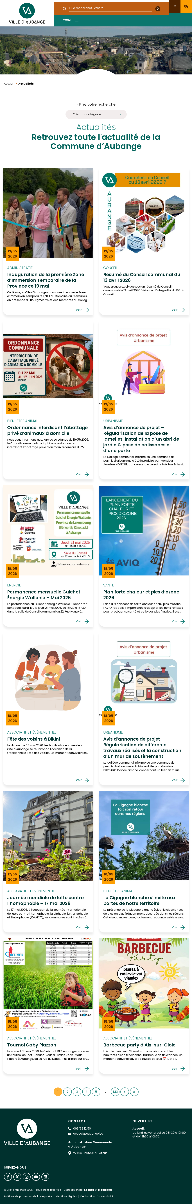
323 (115, 1093)
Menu (70, 20)
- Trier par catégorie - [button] (96, 114)
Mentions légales (66, 1196)
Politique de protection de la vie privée (28, 1196)
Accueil (8, 83)
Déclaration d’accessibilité (96, 1196)
